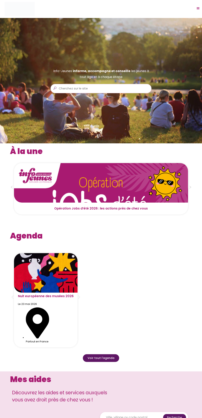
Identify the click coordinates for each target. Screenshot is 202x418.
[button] (11, 187)
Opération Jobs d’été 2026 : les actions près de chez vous (101, 208)
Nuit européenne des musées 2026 (46, 296)
